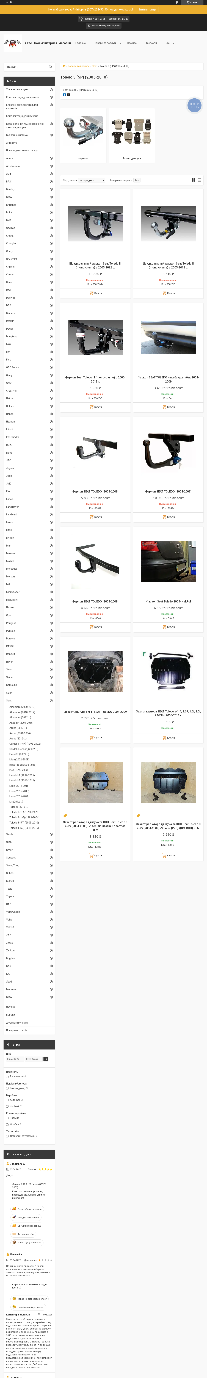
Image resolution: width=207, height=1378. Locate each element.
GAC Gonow (13, 367)
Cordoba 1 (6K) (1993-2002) (25, 743)
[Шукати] (50, 67)
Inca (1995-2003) (19, 770)
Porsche (10, 638)
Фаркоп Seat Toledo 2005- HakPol (168, 601)
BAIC (9, 181)
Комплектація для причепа (22, 116)
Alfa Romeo (13, 166)
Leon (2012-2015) (19, 785)
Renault (10, 654)
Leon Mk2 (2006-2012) (22, 780)
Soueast (11, 857)
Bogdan (10, 958)
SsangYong (12, 865)
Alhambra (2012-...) (20, 717)
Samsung (11, 684)
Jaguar (10, 468)
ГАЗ (8, 973)
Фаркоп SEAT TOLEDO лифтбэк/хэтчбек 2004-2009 (168, 379)
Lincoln (10, 537)
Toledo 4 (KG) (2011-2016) (24, 828)
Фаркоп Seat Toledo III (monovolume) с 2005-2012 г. (95, 379)
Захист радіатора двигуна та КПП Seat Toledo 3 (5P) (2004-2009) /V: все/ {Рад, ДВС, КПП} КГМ (168, 826)
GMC (9, 382)
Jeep (9, 475)
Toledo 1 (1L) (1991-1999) (23, 812)
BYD (8, 220)
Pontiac (10, 630)
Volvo (9, 919)
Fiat (8, 352)
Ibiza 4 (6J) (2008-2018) (22, 764)
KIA (8, 491)
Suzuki (10, 880)
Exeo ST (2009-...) (19, 754)
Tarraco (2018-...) (19, 806)
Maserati (11, 553)
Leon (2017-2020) (19, 796)
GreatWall (11, 390)
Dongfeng (11, 336)
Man (8, 545)
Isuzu (9, 444)
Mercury (10, 576)
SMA (9, 842)
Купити (98, 293)
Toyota (10, 896)
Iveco (9, 452)
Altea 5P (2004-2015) (21, 722)
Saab (9, 669)
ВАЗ (8, 966)
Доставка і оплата (17, 1022)
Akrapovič (11, 142)
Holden (10, 406)
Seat (94, 66)
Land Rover (12, 506)
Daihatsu (11, 313)
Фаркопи (83, 158)
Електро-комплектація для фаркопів (22, 106)
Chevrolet (11, 259)
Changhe (11, 243)
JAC (8, 460)
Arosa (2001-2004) (20, 733)
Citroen (10, 274)
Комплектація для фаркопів (22, 97)
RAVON (10, 646)
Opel (8, 615)
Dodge (9, 328)
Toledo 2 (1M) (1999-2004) (24, 817)
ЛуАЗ (9, 981)
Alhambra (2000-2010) (22, 707)
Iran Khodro (12, 437)
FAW (8, 344)
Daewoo (10, 297)
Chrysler (10, 266)
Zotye (9, 942)
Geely (9, 375)
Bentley (10, 189)
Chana (9, 235)
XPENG (10, 927)
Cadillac (10, 228)
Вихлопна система (17, 135)
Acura (9, 158)
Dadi (8, 290)
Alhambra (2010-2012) (22, 712)
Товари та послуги (106, 43)
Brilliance (11, 204)
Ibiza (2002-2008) (19, 759)
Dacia (9, 282)
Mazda (10, 561)
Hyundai (10, 421)
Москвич (11, 989)
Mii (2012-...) (16, 801)
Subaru (10, 873)
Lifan (9, 530)
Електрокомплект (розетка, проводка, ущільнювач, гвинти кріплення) (29, 1194)
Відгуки (10, 1014)
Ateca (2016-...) (18, 738)
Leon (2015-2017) (19, 791)
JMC (8, 483)
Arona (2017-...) (18, 727)
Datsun (10, 320)
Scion (9, 692)
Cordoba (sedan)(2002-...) (23, 749)
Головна (80, 43)
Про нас (132, 43)
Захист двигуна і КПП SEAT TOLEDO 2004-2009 (95, 712)
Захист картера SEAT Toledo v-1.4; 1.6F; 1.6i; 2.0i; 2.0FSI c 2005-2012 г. (168, 713)
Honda (9, 414)
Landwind (11, 514)
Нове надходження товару (22, 150)
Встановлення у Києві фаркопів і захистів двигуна (25, 125)
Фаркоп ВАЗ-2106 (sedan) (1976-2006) (29, 1186)
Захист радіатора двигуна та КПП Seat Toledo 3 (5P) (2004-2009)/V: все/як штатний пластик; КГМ (95, 826)
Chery (9, 251)
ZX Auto (10, 950)
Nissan (10, 607)
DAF (8, 305)
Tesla (9, 888)
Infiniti (9, 429)
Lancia (9, 499)
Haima (9, 398)
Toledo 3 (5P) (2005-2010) (24, 822)
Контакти (151, 43)
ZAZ (8, 935)
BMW (9, 197)
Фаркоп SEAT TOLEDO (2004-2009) (95, 491)
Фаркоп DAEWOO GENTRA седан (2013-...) (29, 1286)
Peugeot (11, 623)
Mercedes (11, 568)
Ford (8, 359)
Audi (8, 173)
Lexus (9, 522)
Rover (9, 661)
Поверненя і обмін (16, 1030)
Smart (9, 850)
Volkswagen (13, 911)
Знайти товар (147, 9)
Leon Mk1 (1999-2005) (22, 775)
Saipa (9, 677)
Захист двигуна (132, 158)
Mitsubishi (12, 599)
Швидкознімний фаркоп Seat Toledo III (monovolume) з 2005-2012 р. (95, 265)
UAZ (8, 904)
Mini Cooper (13, 592)
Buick (9, 212)
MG (8, 584)
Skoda (9, 834)
